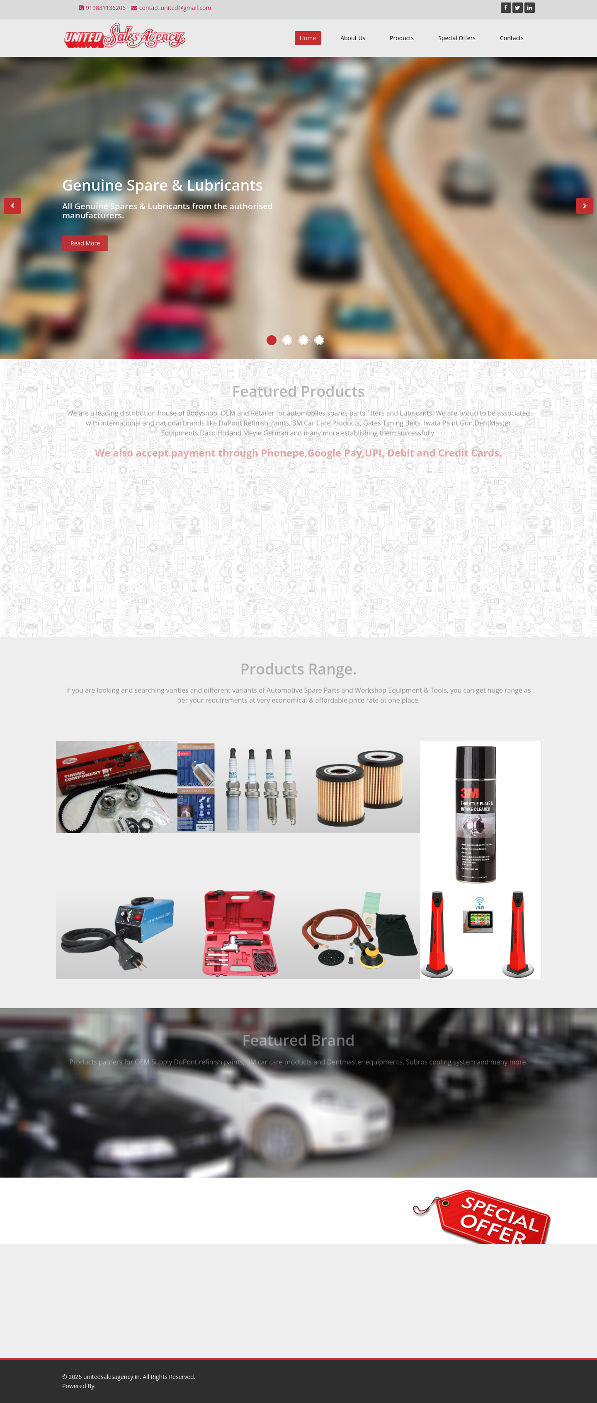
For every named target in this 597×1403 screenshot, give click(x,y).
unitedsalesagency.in (111, 1377)
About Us (352, 38)
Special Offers (457, 38)
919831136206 (102, 8)
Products (402, 38)
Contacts (512, 38)
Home (308, 38)
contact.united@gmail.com (171, 8)
